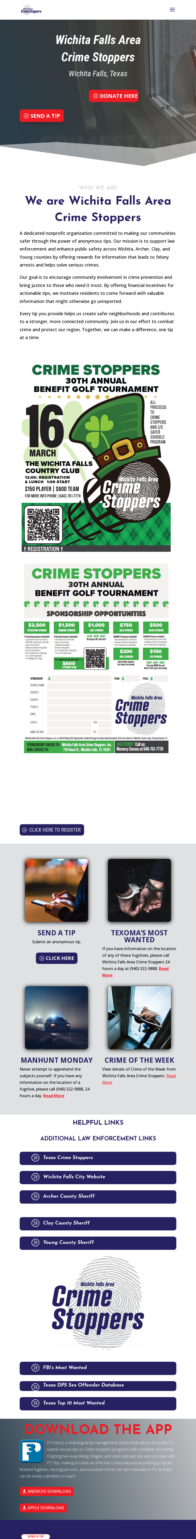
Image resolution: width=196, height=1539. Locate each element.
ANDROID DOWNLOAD (49, 1491)
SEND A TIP (44, 115)
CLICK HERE (60, 958)
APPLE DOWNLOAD (46, 1507)
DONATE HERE (119, 95)
